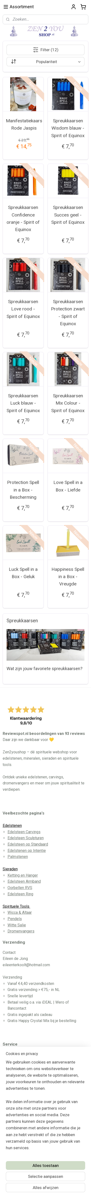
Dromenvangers (21, 931)
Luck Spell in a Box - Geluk (23, 572)
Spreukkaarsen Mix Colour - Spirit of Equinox (67, 403)
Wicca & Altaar (20, 912)
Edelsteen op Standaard (28, 844)
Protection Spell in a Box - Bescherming (23, 490)
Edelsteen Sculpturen (26, 838)
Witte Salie (17, 925)
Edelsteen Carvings (24, 832)
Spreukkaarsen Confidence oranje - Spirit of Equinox (23, 218)
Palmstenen (18, 856)
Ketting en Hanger (23, 875)
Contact (14, 1073)
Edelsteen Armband (24, 881)
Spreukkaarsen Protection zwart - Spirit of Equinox (68, 312)
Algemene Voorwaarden (28, 1060)
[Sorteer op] (45, 61)
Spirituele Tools (16, 906)
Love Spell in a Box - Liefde (68, 486)
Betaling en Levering (25, 1067)
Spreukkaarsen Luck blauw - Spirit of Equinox (23, 403)
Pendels (15, 918)
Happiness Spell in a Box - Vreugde (67, 576)
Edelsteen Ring (20, 894)
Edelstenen (12, 825)
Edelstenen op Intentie (27, 850)
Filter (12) (45, 50)
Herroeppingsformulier (27, 1085)
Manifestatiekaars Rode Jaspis (24, 124)
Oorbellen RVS (20, 887)
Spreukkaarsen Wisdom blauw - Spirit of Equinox (67, 128)
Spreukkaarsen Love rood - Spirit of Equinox (23, 309)
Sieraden (10, 869)
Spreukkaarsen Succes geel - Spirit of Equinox (67, 215)
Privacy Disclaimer (23, 1079)
